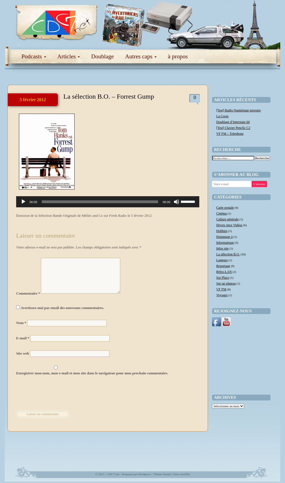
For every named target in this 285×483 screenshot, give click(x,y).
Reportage (223, 266)
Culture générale (227, 219)
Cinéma (221, 213)
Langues (222, 260)
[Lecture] (23, 202)
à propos (178, 56)
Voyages (222, 295)
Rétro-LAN (224, 272)
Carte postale (225, 208)
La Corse (222, 116)
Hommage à (224, 237)
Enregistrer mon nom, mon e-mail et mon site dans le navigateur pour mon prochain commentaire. (92, 373)
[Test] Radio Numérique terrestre (238, 110)
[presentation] (54, 394)
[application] (107, 201)
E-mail (22, 338)
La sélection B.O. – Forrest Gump (108, 96)
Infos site (222, 248)
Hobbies (221, 231)
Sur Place (222, 278)
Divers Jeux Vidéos (229, 225)
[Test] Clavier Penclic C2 (233, 128)
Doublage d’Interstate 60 (233, 122)
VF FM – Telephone (230, 134)
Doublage (102, 56)
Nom (21, 323)
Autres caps (141, 56)
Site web (22, 353)
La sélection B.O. (228, 254)
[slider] (100, 201)
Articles (68, 56)
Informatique (225, 243)
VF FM (221, 289)
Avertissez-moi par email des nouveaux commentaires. (62, 308)
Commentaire (28, 293)
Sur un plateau (226, 283)
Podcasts (33, 56)
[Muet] (176, 202)
